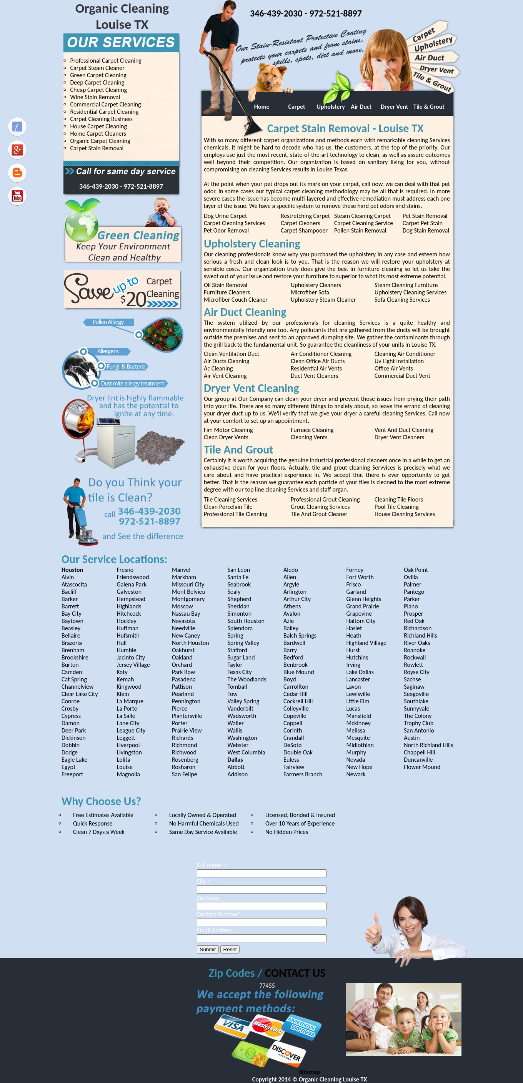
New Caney (186, 635)
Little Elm (357, 701)
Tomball (237, 686)
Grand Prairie (362, 606)
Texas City (240, 672)
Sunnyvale (416, 708)
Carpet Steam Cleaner (97, 67)
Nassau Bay (186, 613)
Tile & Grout (429, 106)
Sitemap (309, 1072)
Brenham (73, 650)
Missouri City (188, 584)
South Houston (246, 621)
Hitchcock (129, 613)
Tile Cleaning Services (230, 499)
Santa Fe (238, 577)
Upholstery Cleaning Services (410, 292)
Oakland (182, 657)
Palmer (412, 584)
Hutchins (357, 657)
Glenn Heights (363, 599)
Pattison (182, 686)
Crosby (70, 708)
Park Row (183, 672)
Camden (72, 672)
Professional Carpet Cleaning (106, 60)
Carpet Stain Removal (97, 148)
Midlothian (359, 745)
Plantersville (187, 715)
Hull (122, 642)
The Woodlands (247, 679)
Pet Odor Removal (226, 230)
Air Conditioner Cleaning (321, 353)
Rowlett (413, 664)
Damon (71, 723)
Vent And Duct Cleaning (404, 430)
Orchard (182, 664)
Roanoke (414, 650)
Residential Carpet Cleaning (104, 111)
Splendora (240, 628)
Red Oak (414, 621)
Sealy (234, 591)
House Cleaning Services (405, 514)
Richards (182, 737)
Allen (289, 577)
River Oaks (417, 642)
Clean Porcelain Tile (228, 506)
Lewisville (358, 694)
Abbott (236, 767)
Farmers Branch (302, 774)
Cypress (71, 715)
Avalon (291, 613)
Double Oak (298, 752)
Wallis (235, 730)
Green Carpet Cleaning (98, 75)
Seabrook (239, 584)
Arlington (294, 591)
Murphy (356, 752)
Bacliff (69, 591)
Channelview (77, 686)
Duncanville (418, 759)
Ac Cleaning (218, 368)
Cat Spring (74, 679)
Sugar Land (241, 657)
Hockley (126, 621)
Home (260, 106)
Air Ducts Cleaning (226, 361)
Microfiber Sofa (310, 292)
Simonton (240, 613)
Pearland (183, 694)
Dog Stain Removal (426, 230)
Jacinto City (131, 657)
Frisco (353, 584)
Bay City (72, 613)
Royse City (416, 672)
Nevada (355, 759)
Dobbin (71, 745)
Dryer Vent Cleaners (399, 437)
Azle (288, 621)
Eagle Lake (74, 759)
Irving (353, 664)
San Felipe (184, 774)
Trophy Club (418, 723)
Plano (411, 606)
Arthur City (297, 599)
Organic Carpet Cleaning (100, 141)
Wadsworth (242, 715)
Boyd (289, 679)
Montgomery (188, 599)
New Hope (359, 767)
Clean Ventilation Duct (231, 353)
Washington (242, 737)
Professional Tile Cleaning (235, 514)
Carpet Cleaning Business (101, 119)
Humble (126, 650)
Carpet (294, 106)
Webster (238, 745)
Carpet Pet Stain (423, 223)
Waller (236, 723)
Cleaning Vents (309, 437)
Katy (122, 672)
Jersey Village (133, 664)
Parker (412, 599)
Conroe (71, 701)
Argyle (291, 584)
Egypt (68, 767)
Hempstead (131, 599)
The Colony (417, 715)
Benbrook (295, 664)
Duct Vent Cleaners (314, 375)
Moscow (182, 606)
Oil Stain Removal (225, 285)
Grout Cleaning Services (320, 506)
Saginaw (414, 686)
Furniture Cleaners (227, 292)
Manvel (181, 569)
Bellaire (71, 635)
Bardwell (294, 642)
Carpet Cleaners (300, 223)
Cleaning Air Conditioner (405, 353)
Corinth (292, 730)
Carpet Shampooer (304, 230)
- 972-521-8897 (141, 186)
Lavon (353, 686)
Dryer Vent (394, 106)
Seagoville (416, 694)
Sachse (412, 679)
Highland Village (366, 642)
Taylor (235, 664)
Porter (180, 723)
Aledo (290, 569)
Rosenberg (185, 759)
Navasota (183, 621)
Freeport (72, 774)
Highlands (129, 606)
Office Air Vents (394, 368)
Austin (412, 737)
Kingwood (129, 686)
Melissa (355, 730)
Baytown (72, 621)
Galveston (129, 591)
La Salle (126, 715)
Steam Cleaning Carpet (362, 215)
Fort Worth (359, 577)
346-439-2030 (99, 186)
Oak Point (416, 569)
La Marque (130, 701)
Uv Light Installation (399, 361)
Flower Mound (422, 767)
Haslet (354, 628)
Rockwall (415, 657)
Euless (291, 759)
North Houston (190, 642)
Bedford (293, 657)
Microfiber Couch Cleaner (236, 299)
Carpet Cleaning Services (234, 223)
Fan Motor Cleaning (228, 430)
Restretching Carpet (305, 215)
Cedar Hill (295, 694)
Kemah (125, 679)
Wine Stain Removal (95, 97)
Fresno (125, 569)
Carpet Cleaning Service (363, 223)
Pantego (414, 591)
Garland (356, 591)
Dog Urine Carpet (225, 215)
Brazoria (72, 642)
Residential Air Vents (316, 368)
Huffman (127, 628)
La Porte (127, 708)
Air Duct (359, 106)
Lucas (353, 708)
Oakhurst (183, 650)
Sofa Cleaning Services (402, 299)
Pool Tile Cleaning (397, 506)
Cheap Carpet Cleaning (98, 89)
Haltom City (360, 621)
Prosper (413, 613)
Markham (184, 577)
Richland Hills (420, 635)
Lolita (123, 759)
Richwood (184, 752)
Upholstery (330, 106)
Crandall (293, 737)
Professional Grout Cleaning (325, 499)
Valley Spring (244, 701)
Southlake (416, 701)
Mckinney (358, 723)
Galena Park (132, 584)
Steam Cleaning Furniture (406, 285)
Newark (355, 774)
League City (131, 730)
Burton (70, 664)
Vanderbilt (240, 708)
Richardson (417, 628)
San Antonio (419, 730)
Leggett (126, 737)
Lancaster (358, 679)
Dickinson (74, 737)
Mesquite (358, 737)
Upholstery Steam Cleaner (323, 299)
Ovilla (411, 577)
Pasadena (184, 679)
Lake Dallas (360, 672)
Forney (354, 569)
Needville (183, 628)
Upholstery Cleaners (316, 285)
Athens (292, 606)
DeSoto (292, 745)
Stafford (237, 650)
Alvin (68, 577)
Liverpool (128, 745)
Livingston (129, 752)
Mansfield (358, 715)
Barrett (70, 606)
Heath (353, 635)
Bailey (290, 628)
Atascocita (74, 584)
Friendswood (133, 577)
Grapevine (359, 613)
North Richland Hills (428, 745)
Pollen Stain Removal (360, 230)
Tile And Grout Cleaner (319, 514)
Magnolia (128, 774)
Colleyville (296, 708)
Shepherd (240, 599)
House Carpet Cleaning (98, 126)
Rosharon (183, 767)
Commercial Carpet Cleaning (105, 104)
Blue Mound (298, 672)
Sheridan (239, 606)
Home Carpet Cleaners (98, 133)
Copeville (294, 715)
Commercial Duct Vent (402, 375)
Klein (123, 694)
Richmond (184, 745)
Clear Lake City (80, 694)
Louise (124, 767)
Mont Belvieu (188, 591)
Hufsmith (128, 635)
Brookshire (75, 657)
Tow (233, 694)
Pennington (186, 701)
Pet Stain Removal (425, 215)
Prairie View (187, 730)
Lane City (128, 723)
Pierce (179, 708)
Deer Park (74, 730)
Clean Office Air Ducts (318, 361)
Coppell (292, 723)
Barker (70, 599)
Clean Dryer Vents (226, 437)
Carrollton (295, 686)
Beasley (71, 628)
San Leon (239, 569)
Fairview (293, 767)
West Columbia (246, 752)
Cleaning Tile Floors (399, 499)
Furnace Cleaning (312, 430)
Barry (290, 650)
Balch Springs (299, 635)
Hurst (353, 650)
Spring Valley (244, 642)
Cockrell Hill (298, 701)
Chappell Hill (419, 752)
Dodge (70, 752)
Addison (238, 774)
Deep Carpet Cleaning (97, 82)
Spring (235, 635)
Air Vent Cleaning (225, 375)
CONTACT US (295, 973)
